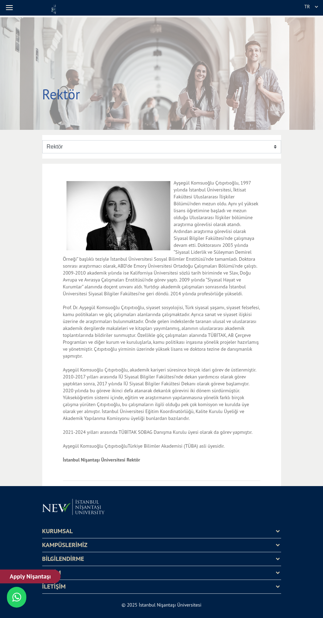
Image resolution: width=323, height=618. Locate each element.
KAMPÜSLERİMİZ (65, 545)
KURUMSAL (57, 531)
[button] (10, 7)
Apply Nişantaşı (30, 576)
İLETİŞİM (54, 586)
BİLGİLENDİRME (63, 559)
